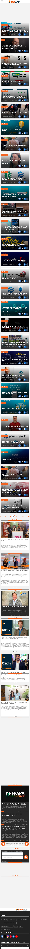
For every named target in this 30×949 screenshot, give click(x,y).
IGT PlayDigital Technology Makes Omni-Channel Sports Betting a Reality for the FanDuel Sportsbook (14, 228)
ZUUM (18, 919)
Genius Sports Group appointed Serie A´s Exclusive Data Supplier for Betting (14, 294)
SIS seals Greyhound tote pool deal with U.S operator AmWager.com (14, 64)
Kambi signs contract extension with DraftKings (13, 475)
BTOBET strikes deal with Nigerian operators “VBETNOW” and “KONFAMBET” (14, 96)
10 (16, 516)
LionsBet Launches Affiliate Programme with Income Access (14, 146)
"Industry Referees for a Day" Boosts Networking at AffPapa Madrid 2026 (13, 827)
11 (19, 516)
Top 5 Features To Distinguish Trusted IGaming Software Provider (14, 409)
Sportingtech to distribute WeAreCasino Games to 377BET (15, 458)
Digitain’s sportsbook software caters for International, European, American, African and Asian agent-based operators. (14, 309)
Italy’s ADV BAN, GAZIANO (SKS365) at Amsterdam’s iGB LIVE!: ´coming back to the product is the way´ (14, 47)
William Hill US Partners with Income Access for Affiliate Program (13, 244)
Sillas (21, 926)
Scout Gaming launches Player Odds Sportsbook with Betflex (13, 376)
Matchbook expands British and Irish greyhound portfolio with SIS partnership (13, 162)
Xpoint (16, 926)
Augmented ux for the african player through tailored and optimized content (15, 31)
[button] (28, 1)
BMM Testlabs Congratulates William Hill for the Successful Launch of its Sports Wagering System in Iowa (15, 491)
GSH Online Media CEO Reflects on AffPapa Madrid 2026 (12, 814)
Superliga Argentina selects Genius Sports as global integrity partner (13, 442)
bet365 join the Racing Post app (12, 81)
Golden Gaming (5, 929)
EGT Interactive (11, 923)
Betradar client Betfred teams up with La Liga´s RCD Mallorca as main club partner (15, 425)
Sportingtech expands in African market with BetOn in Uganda (14, 392)
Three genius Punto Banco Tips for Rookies (12, 129)
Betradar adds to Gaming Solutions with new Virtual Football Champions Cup (15, 343)
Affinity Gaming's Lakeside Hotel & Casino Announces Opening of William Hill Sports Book (15, 359)
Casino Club (12, 919)
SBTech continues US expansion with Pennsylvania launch (13, 277)
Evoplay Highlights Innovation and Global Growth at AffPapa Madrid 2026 (14, 804)
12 (23, 516)
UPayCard (24, 919)
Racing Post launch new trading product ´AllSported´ (15, 327)
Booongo (4, 919)
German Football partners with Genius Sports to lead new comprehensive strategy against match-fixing (14, 178)
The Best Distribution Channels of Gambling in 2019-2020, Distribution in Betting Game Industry (14, 211)
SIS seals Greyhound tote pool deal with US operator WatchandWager (14, 113)
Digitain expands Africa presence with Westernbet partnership (14, 195)
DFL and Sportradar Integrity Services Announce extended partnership (14, 261)
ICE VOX (3, 923)
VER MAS (15, 551)
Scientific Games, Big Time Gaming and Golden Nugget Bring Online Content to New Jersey (14, 507)
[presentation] (3, 844)
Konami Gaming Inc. (6, 926)
